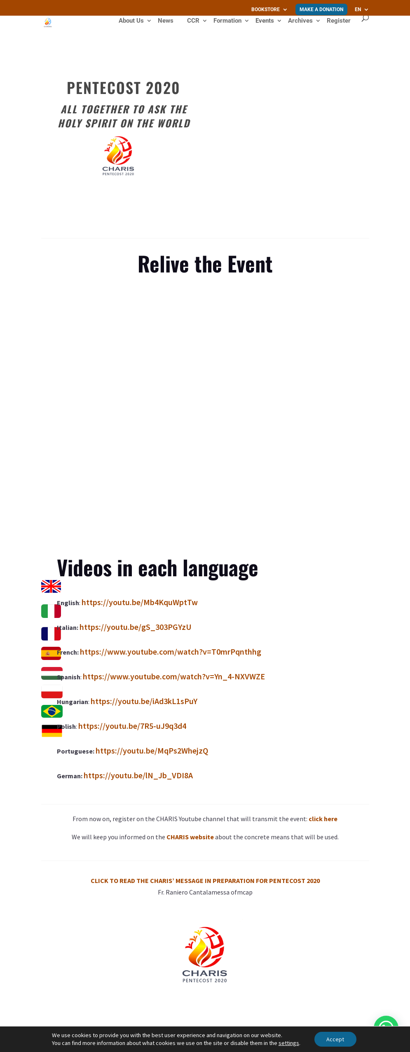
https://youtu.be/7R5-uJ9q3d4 (132, 726)
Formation (227, 21)
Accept (335, 1039)
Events (264, 21)
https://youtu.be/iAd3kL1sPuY (144, 701)
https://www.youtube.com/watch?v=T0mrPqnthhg (170, 651)
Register (339, 20)
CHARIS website (190, 837)
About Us (131, 21)
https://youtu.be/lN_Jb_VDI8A (138, 775)
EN (358, 9)
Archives (300, 21)
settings (289, 1043)
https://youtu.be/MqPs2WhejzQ (152, 750)
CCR (193, 21)
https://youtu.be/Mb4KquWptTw (140, 602)
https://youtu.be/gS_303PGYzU (136, 627)
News (165, 21)
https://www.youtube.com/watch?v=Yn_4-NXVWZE (174, 676)
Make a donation (321, 9)
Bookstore (265, 9)
